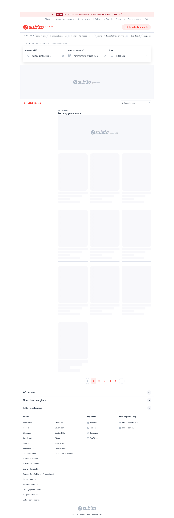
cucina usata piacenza (58, 36)
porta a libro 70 (134, 36)
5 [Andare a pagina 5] (115, 381)
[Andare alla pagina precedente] (87, 381)
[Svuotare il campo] (63, 56)
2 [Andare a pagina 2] (99, 381)
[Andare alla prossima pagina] (122, 381)
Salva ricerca (32, 102)
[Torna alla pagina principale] (38, 27)
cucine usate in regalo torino (82, 36)
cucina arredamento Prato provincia (111, 36)
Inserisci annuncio (136, 27)
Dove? (111, 50)
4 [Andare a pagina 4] (110, 381)
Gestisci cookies (30, 453)
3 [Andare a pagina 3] (104, 381)
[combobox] (45, 56)
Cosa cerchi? (31, 50)
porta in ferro (41, 36)
